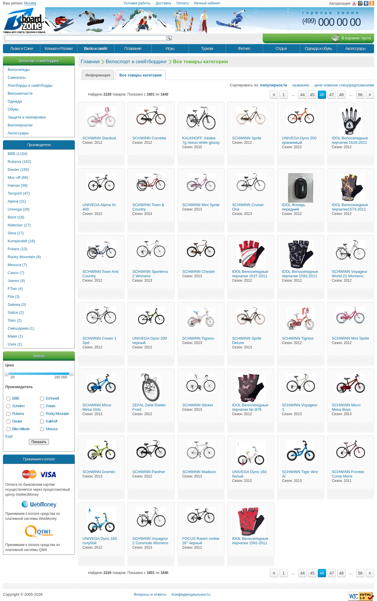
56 (360, 94)
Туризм (207, 48)
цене (316, 85)
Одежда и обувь (318, 48)
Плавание (132, 48)
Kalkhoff (51, 421)
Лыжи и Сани (21, 48)
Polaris (50, 406)
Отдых (281, 48)
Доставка (163, 3)
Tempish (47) (19, 193)
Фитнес (244, 48)
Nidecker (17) (19, 225)
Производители (39, 145)
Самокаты (17, 77)
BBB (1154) (17, 153)
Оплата (182, 3)
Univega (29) (18, 209)
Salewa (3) (17, 304)
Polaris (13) (17, 249)
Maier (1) (15, 336)
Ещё (9, 436)
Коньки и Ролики (58, 48)
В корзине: (351, 38)
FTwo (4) (15, 288)
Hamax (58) (18, 185)
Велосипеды (19, 69)
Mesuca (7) (17, 265)
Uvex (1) (15, 344)
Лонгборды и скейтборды (30, 85)
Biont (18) (16, 217)
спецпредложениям (356, 85)
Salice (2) (16, 312)
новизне (331, 85)
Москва (30, 3)
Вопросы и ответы (150, 594)
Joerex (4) (16, 280)
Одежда (15, 101)
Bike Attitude (20, 429)
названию (298, 85)
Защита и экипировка (27, 117)
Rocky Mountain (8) (24, 257)
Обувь (13, 109)
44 (302, 94)
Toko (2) (15, 320)
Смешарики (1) (21, 328)
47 (331, 94)
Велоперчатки (20, 125)
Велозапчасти (20, 93)
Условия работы (137, 3)
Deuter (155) (18, 169)
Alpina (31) (17, 201)
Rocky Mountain (57, 413)
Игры (170, 48)
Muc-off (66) (18, 177)
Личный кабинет (207, 3)
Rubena (18, 413)
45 (312, 94)
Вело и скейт (96, 48)
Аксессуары (355, 48)
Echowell (52, 398)
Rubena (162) (19, 161)
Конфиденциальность (191, 594)
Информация (97, 75)
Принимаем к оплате (38, 459)
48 (341, 94)
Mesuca (51, 429)
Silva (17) (16, 233)
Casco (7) (16, 273)
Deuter (17, 421)
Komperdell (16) (21, 241)
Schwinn (18, 406)
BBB (15, 398)
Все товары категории (140, 75)
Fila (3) (13, 296)
